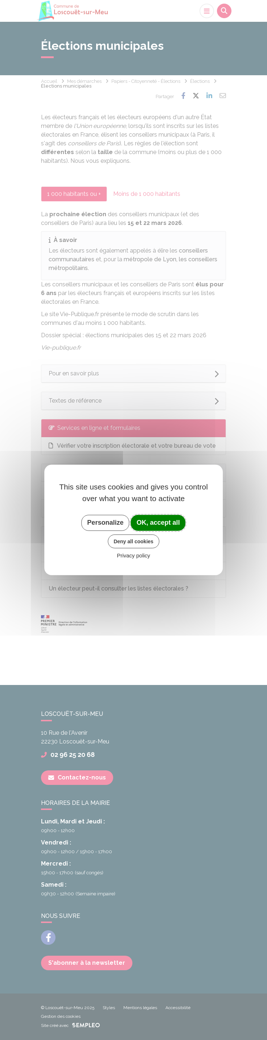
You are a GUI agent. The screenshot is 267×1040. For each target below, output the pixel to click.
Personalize (105, 522)
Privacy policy (133, 555)
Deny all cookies (133, 541)
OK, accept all (158, 522)
